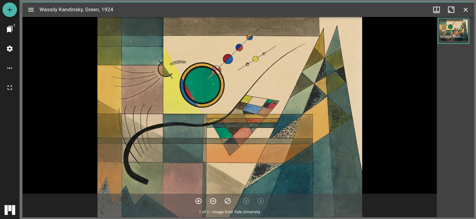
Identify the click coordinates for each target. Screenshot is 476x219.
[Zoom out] (213, 201)
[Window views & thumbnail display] (436, 9)
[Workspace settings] (9, 48)
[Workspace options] (9, 68)
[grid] (455, 117)
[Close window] (465, 9)
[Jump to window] (9, 29)
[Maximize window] (451, 9)
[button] (453, 30)
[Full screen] (9, 87)
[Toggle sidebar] (31, 9)
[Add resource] (9, 9)
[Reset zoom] (227, 201)
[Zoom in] (198, 201)
